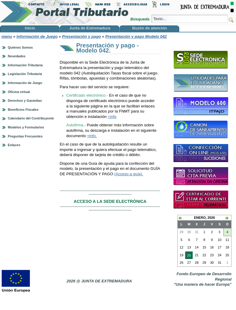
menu (7, 36)
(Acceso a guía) (128, 174)
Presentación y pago (81, 36)
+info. (92, 136)
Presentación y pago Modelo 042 (136, 36)
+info (112, 116)
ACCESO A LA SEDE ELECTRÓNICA (110, 201)
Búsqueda (140, 19)
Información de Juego (37, 36)
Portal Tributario (64, 12)
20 (188, 256)
